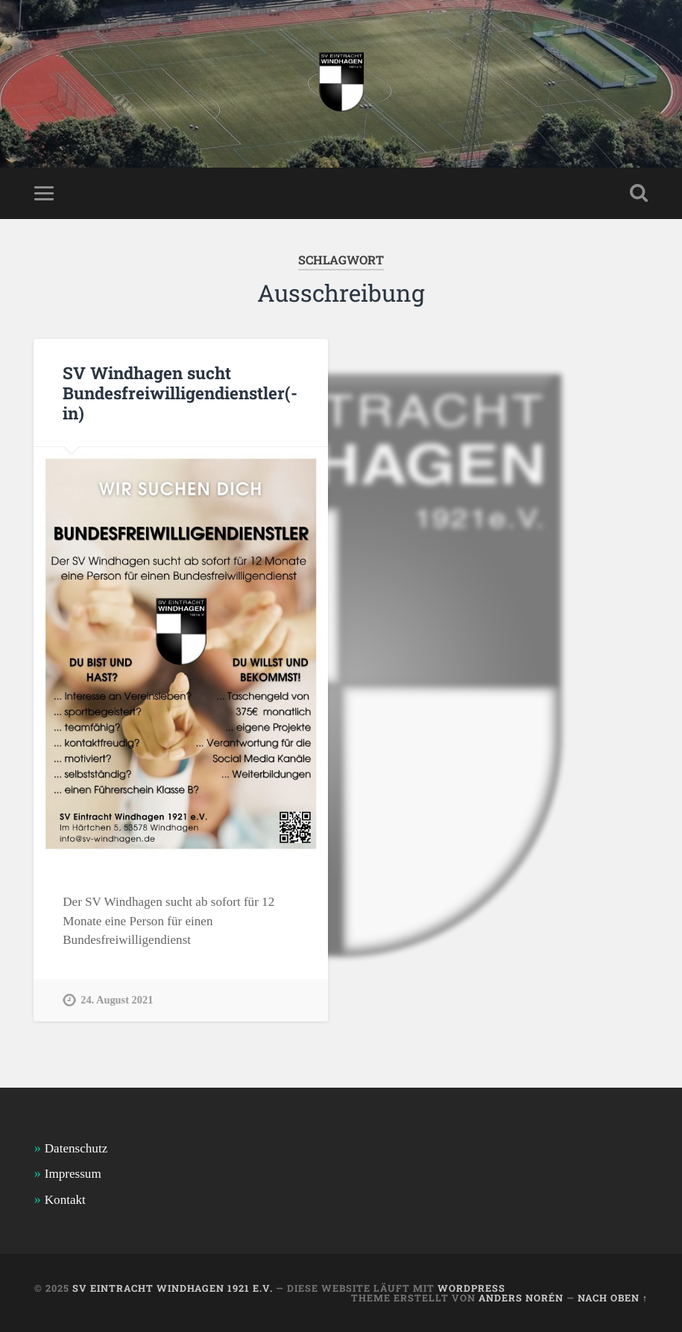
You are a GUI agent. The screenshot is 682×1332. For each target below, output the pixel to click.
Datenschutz (76, 1148)
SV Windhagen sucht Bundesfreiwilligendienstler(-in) (180, 392)
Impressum (73, 1174)
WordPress (471, 1288)
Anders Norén (521, 1298)
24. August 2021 (116, 1000)
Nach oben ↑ (613, 1298)
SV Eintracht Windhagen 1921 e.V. (172, 1288)
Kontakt (65, 1200)
